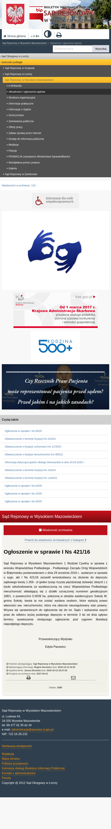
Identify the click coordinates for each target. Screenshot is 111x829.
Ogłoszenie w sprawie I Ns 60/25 (23, 431)
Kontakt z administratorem (19, 773)
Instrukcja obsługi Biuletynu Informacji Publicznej (33, 768)
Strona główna (15, 36)
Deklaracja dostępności (17, 746)
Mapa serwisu (11, 758)
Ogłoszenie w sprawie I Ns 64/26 (23, 485)
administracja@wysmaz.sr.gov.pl (32, 729)
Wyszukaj (100, 48)
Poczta (6, 777)
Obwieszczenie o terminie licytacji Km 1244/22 (31, 477)
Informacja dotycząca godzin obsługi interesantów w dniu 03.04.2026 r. (45, 462)
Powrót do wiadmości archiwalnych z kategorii (55, 540)
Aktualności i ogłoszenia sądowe (66, 43)
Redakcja (8, 753)
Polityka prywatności (15, 763)
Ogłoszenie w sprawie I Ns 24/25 (23, 493)
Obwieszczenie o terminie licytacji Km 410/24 (30, 438)
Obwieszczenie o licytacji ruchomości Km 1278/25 (33, 446)
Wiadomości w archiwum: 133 (18, 185)
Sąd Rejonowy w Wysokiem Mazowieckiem (24, 43)
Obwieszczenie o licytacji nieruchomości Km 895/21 (34, 454)
